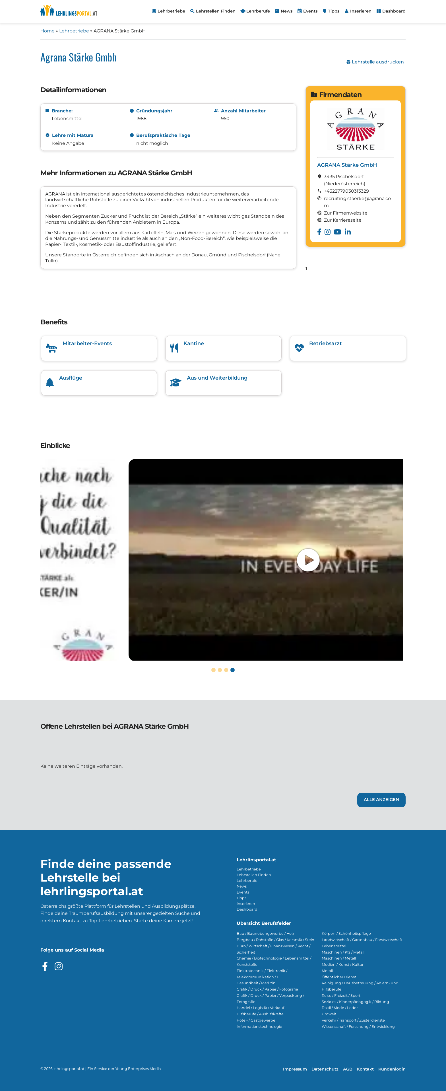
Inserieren (246, 903)
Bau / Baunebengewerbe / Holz (265, 933)
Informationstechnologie (259, 1026)
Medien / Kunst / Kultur (343, 964)
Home (47, 31)
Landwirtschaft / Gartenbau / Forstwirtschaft (362, 940)
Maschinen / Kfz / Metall (343, 952)
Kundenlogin (392, 1069)
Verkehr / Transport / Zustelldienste (353, 1020)
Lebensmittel (334, 946)
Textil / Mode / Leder (340, 1008)
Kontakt (365, 1069)
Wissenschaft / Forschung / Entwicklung (358, 1026)
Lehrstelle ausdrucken (375, 62)
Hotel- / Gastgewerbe (256, 1020)
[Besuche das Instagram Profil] (58, 966)
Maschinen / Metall (339, 958)
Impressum (295, 1069)
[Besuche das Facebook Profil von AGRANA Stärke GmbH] (319, 232)
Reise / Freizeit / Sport (341, 995)
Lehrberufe (247, 880)
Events (243, 892)
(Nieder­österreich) (344, 183)
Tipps (241, 898)
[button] (213, 670)
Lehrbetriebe (74, 31)
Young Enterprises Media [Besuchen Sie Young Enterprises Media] (138, 1069)
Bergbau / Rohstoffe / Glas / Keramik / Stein (275, 940)
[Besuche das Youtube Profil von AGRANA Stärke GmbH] (337, 232)
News (242, 886)
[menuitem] (168, 11)
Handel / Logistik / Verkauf (260, 1008)
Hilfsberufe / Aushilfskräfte (260, 1014)
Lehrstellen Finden (254, 875)
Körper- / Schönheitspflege (346, 933)
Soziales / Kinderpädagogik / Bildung (355, 1002)
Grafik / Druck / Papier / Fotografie (267, 989)
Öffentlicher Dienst (339, 977)
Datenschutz (324, 1069)
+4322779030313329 (346, 191)
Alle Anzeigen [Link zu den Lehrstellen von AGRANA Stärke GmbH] (381, 799)
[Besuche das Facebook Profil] (44, 966)
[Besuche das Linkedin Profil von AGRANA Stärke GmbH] (348, 232)
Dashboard (247, 909)
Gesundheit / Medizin (256, 983)
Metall (327, 971)
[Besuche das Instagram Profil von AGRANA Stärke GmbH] (328, 232)
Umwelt (329, 1014)
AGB (347, 1069)
